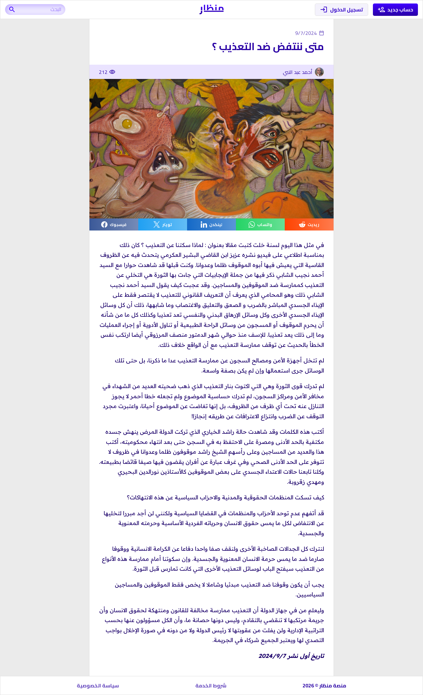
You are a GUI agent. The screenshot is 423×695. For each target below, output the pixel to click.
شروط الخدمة (210, 685)
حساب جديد (395, 9)
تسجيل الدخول (341, 10)
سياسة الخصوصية (98, 685)
